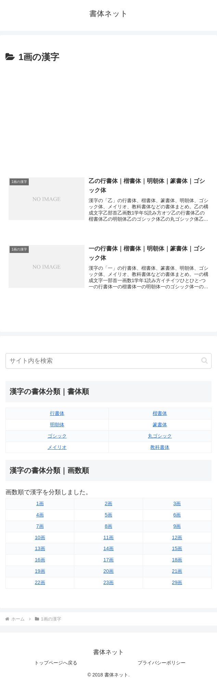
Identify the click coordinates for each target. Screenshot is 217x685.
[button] (204, 360)
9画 (177, 526)
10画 (40, 537)
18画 (177, 559)
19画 (40, 571)
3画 (177, 503)
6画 (177, 515)
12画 (177, 537)
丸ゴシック (160, 436)
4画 (40, 515)
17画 (108, 559)
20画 (108, 571)
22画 (40, 582)
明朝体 (57, 424)
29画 (177, 582)
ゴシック (57, 436)
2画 (108, 503)
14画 (108, 548)
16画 (40, 559)
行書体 (57, 413)
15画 (177, 548)
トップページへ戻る (55, 662)
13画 (40, 548)
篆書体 (160, 424)
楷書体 (160, 413)
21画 (177, 571)
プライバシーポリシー (162, 662)
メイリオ (57, 447)
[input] (108, 361)
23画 (108, 582)
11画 (108, 537)
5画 (108, 515)
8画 (108, 526)
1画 (40, 503)
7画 (40, 526)
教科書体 (159, 447)
